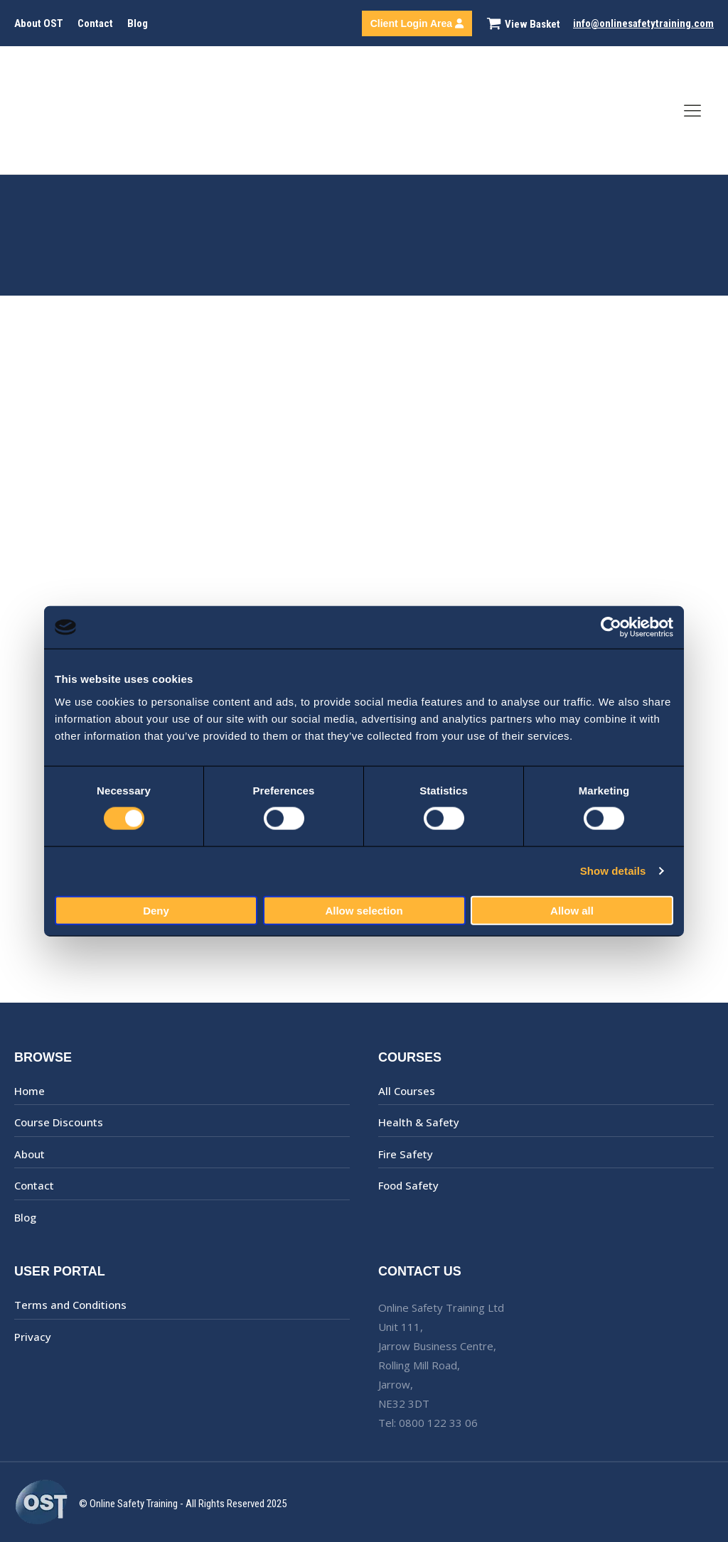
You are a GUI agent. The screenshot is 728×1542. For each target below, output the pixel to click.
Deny (156, 910)
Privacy (32, 1337)
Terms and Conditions (70, 1305)
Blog (137, 23)
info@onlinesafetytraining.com (643, 23)
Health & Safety (418, 1122)
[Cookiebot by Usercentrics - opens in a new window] (611, 627)
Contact (95, 23)
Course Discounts (58, 1122)
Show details (613, 871)
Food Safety (408, 1185)
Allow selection (363, 910)
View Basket (532, 24)
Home (29, 1091)
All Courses (406, 1091)
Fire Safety (405, 1154)
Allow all (572, 910)
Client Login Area (417, 23)
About (29, 1154)
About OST (38, 23)
